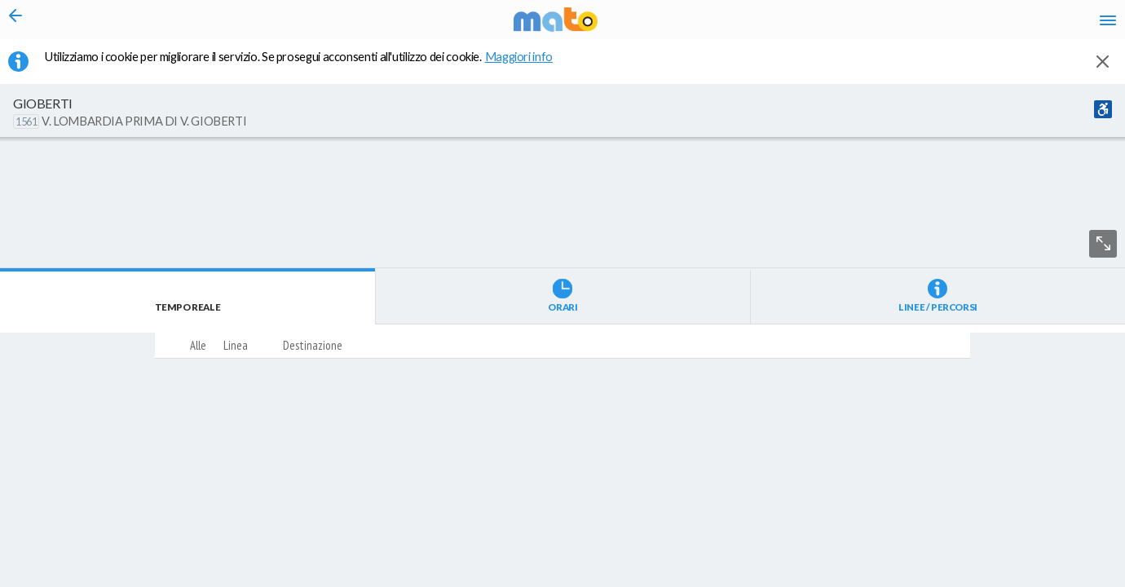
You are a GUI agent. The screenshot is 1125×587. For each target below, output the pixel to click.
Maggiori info (527, 66)
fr (935, 24)
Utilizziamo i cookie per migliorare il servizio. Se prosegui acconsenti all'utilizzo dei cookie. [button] (309, 66)
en (903, 24)
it (874, 24)
